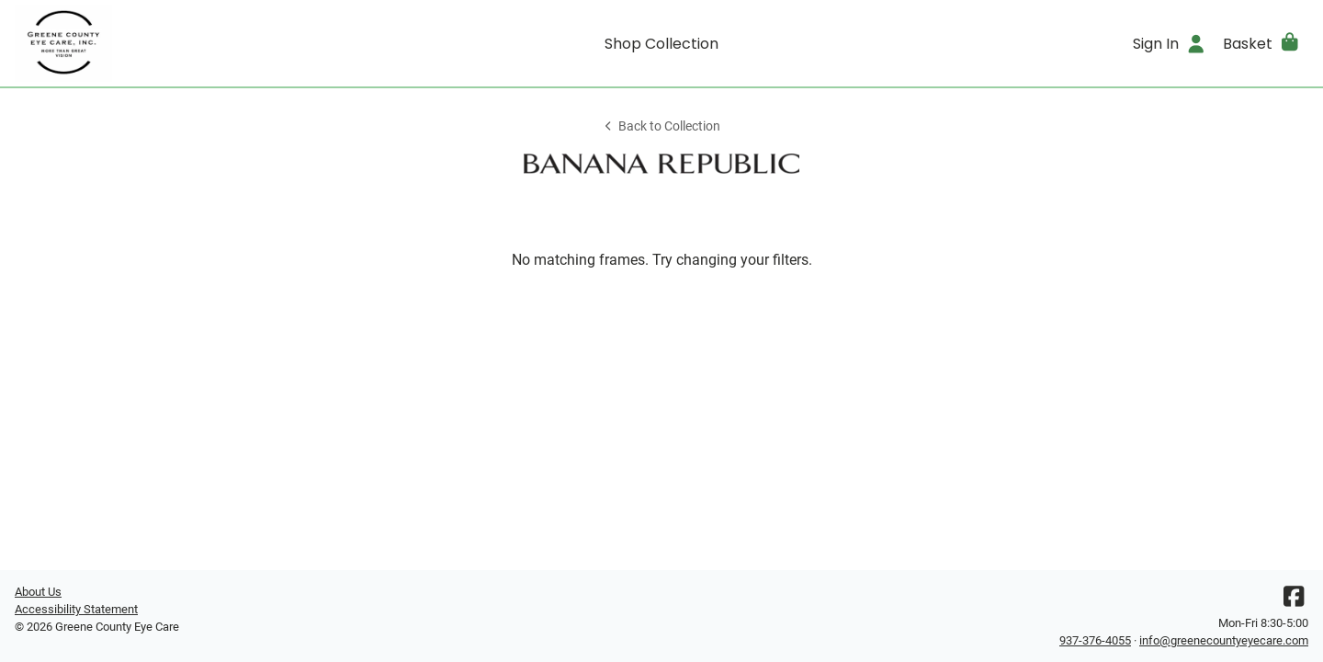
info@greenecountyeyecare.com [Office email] (1223, 640)
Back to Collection (661, 126)
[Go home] (176, 43)
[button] (1262, 43)
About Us (38, 592)
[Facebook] (1293, 601)
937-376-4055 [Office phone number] (1095, 640)
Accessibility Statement (76, 609)
